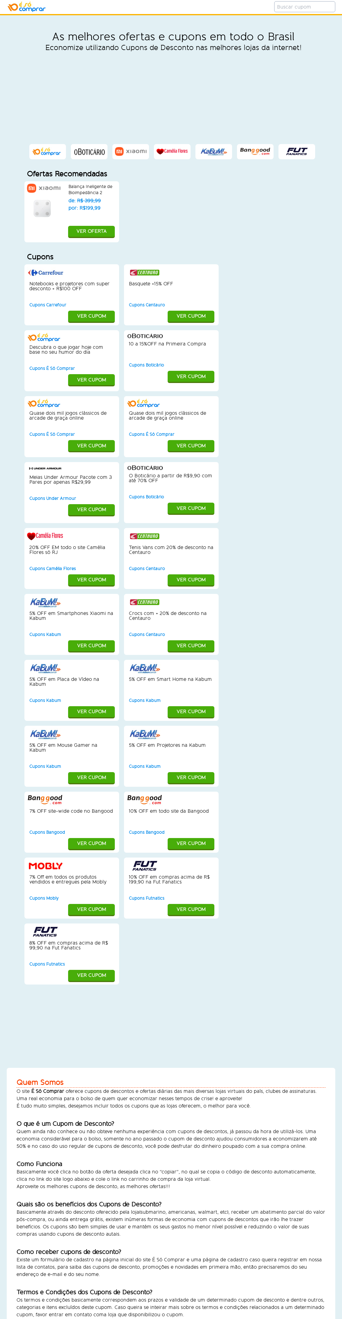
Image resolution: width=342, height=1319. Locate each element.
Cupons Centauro (147, 305)
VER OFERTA (71, 232)
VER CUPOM (71, 317)
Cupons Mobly (44, 898)
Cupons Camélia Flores (52, 568)
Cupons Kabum (45, 634)
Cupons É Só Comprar (52, 368)
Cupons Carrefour (47, 305)
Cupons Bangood (47, 832)
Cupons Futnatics (146, 898)
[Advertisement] (173, 97)
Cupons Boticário (146, 365)
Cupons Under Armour (52, 498)
